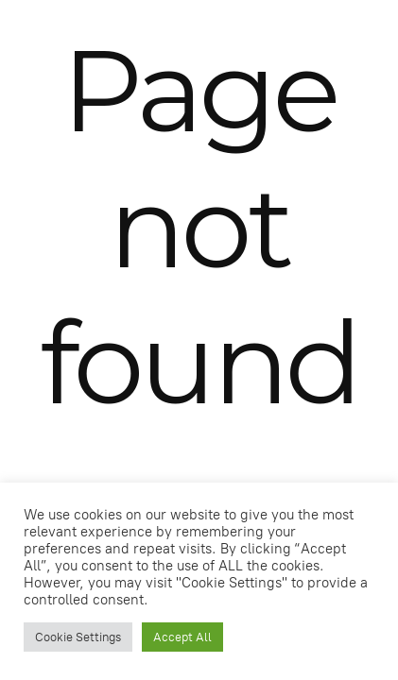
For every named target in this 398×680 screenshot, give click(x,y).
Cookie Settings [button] (78, 637)
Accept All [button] (182, 637)
